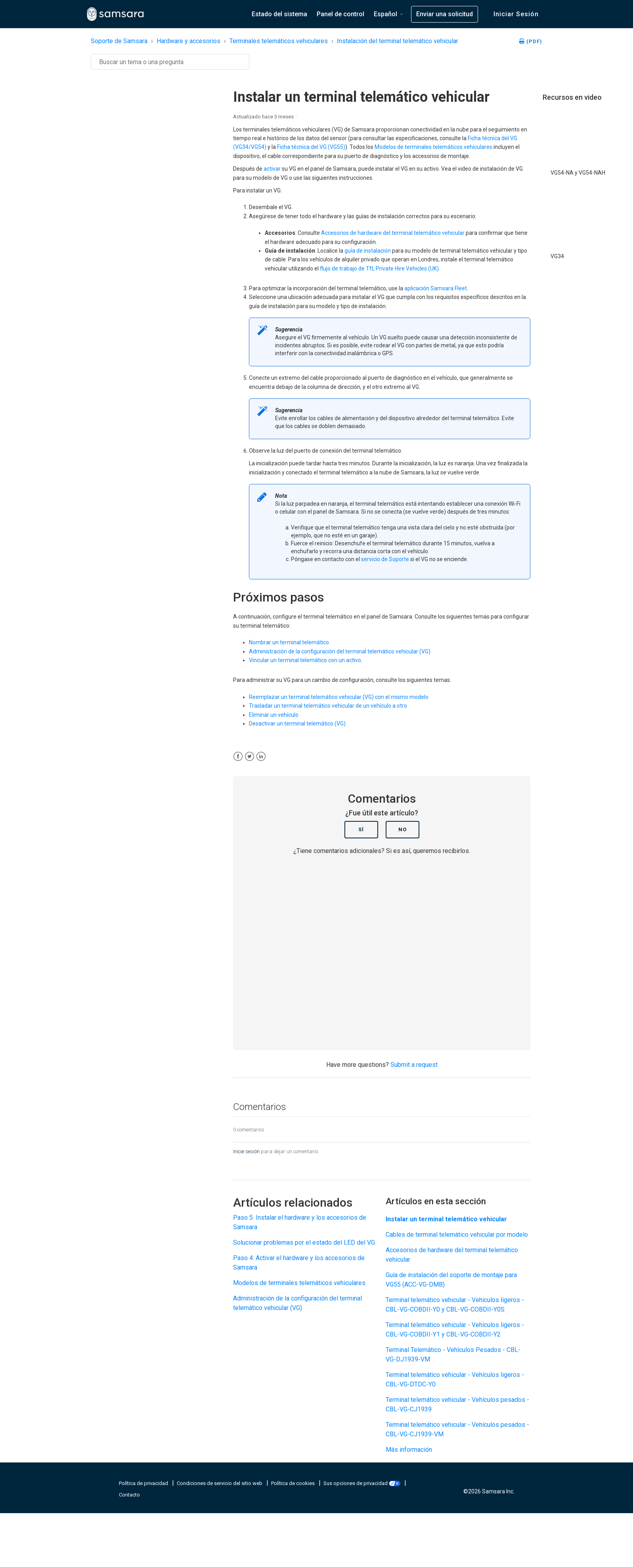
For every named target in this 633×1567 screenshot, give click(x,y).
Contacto (129, 1495)
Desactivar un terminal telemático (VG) (297, 723)
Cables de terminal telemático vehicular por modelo (457, 1234)
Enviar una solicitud (444, 14)
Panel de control (340, 14)
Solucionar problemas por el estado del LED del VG (304, 1242)
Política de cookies (293, 1483)
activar (272, 169)
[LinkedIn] (261, 757)
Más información (409, 1449)
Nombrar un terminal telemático (289, 642)
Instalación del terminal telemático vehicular (397, 41)
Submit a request (414, 1064)
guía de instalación (367, 251)
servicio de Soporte (385, 559)
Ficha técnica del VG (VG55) (311, 147)
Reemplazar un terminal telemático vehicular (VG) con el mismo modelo (338, 697)
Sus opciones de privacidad (362, 1483)
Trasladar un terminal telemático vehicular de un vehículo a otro (328, 706)
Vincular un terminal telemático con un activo (305, 660)
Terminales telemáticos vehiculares (278, 41)
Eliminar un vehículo (273, 715)
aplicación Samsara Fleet (435, 288)
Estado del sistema (279, 14)
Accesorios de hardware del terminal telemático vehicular (393, 233)
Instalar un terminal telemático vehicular (446, 1219)
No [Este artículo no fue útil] (402, 829)
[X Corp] (249, 757)
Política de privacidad (144, 1483)
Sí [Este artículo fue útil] (361, 829)
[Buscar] (170, 62)
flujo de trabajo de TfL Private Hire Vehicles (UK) (379, 268)
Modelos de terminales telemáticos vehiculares (433, 147)
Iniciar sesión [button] (516, 14)
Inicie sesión (246, 1151)
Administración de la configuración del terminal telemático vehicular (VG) (339, 651)
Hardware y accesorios (188, 41)
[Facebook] (238, 757)
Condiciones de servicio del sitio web (220, 1483)
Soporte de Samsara (119, 41)
